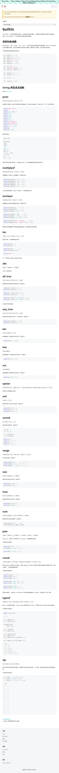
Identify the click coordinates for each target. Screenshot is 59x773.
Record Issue (31, 2)
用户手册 (5, 736)
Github (24, 2)
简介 (4, 734)
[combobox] (54, 6)
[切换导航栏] (2, 6)
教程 (4, 739)
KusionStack (7, 763)
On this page (7, 24)
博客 (4, 752)
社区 (4, 754)
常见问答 (5, 741)
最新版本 (28, 17)
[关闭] (58, 2)
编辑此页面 (6, 719)
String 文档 (8, 91)
